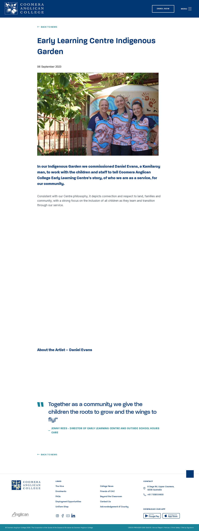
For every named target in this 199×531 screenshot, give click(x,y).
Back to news (49, 27)
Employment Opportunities (68, 502)
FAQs (58, 497)
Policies (167, 527)
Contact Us (105, 502)
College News (107, 486)
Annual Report (158, 527)
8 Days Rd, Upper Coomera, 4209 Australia (160, 488)
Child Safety (175, 527)
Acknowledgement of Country (114, 507)
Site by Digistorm (187, 527)
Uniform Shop (62, 507)
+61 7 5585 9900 (155, 495)
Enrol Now (163, 9)
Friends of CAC (107, 491)
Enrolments (61, 491)
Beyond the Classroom (111, 497)
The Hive (60, 486)
